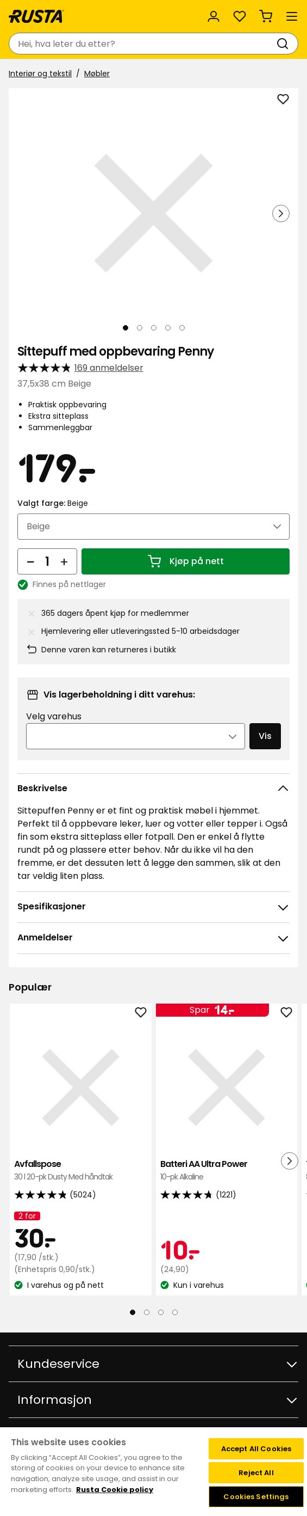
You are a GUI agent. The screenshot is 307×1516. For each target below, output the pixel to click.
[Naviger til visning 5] (182, 328)
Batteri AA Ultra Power (226, 1170)
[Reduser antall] (30, 561)
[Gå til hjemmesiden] (36, 16)
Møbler (97, 73)
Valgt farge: (52, 503)
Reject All (256, 1473)
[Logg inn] (214, 16)
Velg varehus (54, 716)
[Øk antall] (64, 561)
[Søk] (285, 43)
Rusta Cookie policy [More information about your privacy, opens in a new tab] (114, 1489)
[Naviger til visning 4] (168, 328)
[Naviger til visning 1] (125, 328)
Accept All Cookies (256, 1449)
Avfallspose (80, 1170)
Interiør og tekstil (40, 73)
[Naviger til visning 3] (153, 328)
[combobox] (143, 43)
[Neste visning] (281, 213)
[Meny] (292, 16)
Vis (265, 736)
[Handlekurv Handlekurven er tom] (266, 16)
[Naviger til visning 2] (139, 328)
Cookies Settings (256, 1496)
